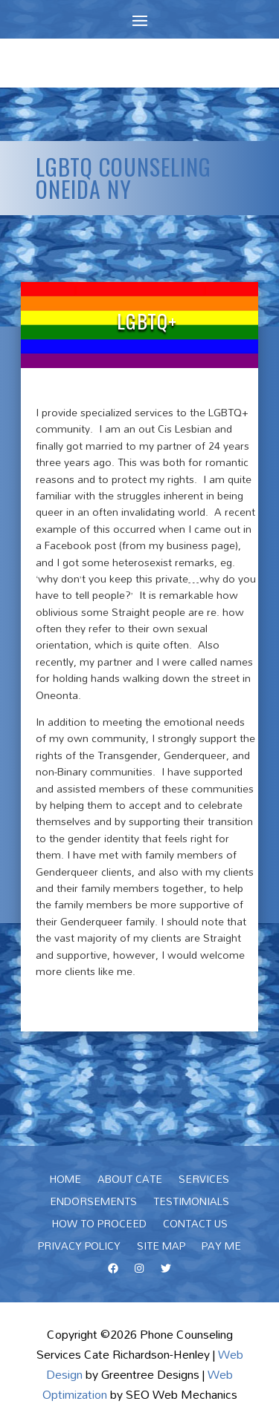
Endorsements (93, 1203)
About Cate (129, 1181)
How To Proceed (99, 1225)
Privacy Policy (79, 1248)
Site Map (161, 1248)
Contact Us (195, 1225)
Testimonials (191, 1203)
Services (204, 1181)
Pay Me (221, 1248)
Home (65, 1181)
